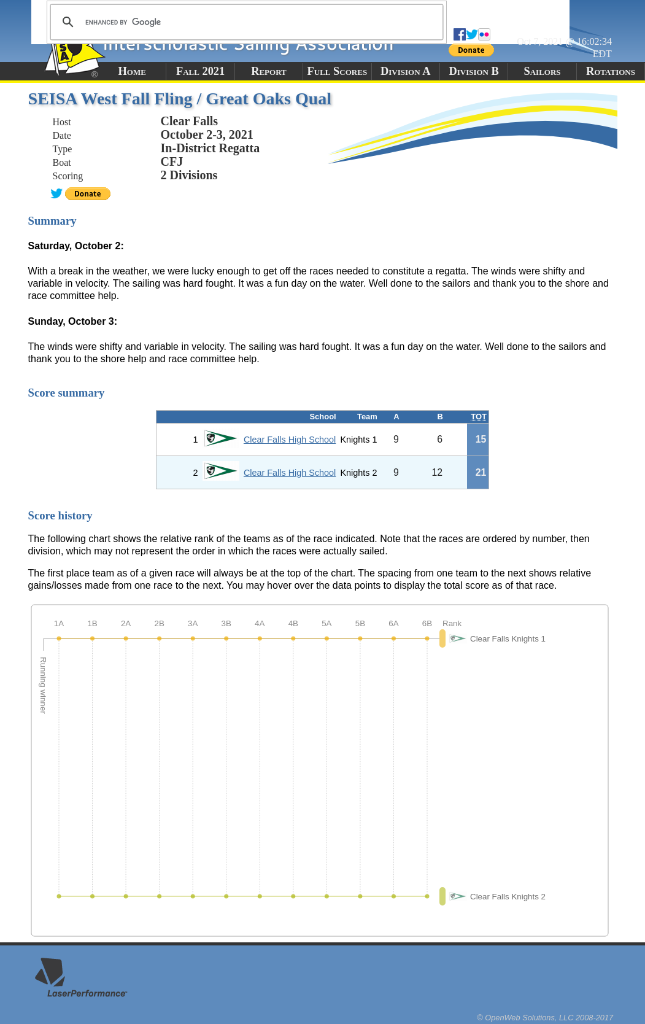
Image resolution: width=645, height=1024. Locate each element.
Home (132, 71)
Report (269, 71)
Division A (405, 71)
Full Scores (337, 71)
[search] (244, 22)
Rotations (610, 71)
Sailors (542, 71)
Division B (473, 71)
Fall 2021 (200, 71)
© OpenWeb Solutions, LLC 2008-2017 (545, 1017)
